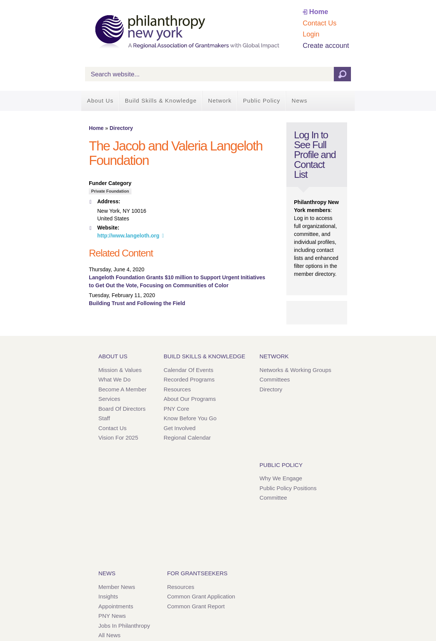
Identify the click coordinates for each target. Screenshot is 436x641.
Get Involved (180, 428)
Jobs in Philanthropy (124, 625)
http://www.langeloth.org (128, 236)
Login (311, 34)
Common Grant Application (201, 596)
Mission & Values (120, 370)
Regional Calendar (187, 437)
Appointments (115, 606)
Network (220, 100)
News (300, 100)
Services (109, 399)
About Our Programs (190, 399)
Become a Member (122, 389)
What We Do (114, 379)
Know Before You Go (190, 418)
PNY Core (176, 408)
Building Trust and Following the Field (137, 303)
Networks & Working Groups (295, 370)
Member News (116, 587)
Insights (108, 596)
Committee (273, 497)
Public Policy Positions (287, 488)
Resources (177, 389)
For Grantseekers (197, 573)
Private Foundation (110, 191)
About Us (100, 100)
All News (109, 635)
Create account (326, 45)
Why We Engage (280, 478)
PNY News (112, 616)
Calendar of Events (188, 370)
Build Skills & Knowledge (161, 100)
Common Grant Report (196, 606)
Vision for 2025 (118, 437)
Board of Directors (121, 408)
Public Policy (261, 100)
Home (318, 12)
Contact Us (319, 23)
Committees (274, 379)
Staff (104, 418)
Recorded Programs (189, 379)
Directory (121, 128)
